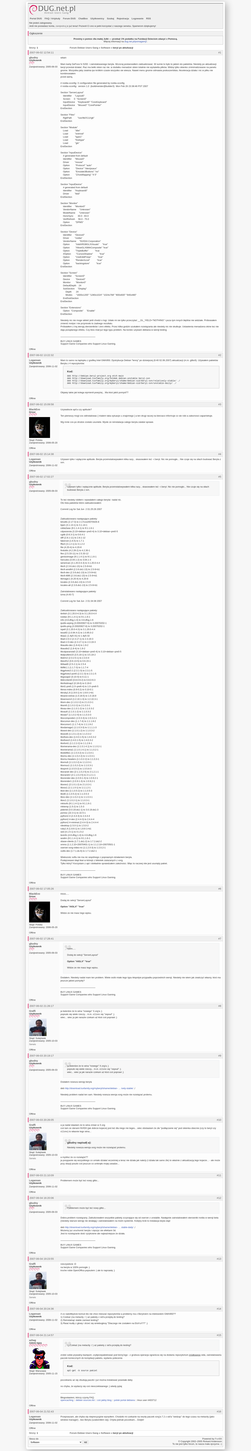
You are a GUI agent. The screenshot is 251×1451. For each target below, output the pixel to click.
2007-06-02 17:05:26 (41, 888)
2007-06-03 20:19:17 (41, 1055)
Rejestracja (123, 18)
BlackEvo (34, 409)
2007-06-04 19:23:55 (41, 1258)
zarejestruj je (62, 26)
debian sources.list (85, 1400)
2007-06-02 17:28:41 (41, 938)
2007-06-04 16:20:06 (41, 1197)
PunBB (218, 1438)
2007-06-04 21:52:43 (41, 1411)
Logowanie (137, 18)
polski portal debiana (124, 1400)
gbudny (33, 57)
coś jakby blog (104, 1400)
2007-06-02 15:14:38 (41, 454)
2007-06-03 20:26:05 (41, 1119)
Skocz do (58, 1440)
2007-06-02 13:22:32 (41, 355)
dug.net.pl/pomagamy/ (135, 41)
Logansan (35, 360)
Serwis (32, 1044)
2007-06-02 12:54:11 (41, 52)
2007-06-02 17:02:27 (41, 476)
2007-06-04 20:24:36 (41, 1308)
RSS (148, 18)
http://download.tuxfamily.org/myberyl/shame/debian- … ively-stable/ (99, 1088)
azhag (32, 1340)
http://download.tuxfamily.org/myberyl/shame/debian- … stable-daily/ (99, 1227)
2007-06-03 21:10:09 (41, 1175)
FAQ (47, 18)
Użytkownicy (97, 18)
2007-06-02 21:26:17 (41, 1005)
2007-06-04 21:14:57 (41, 1335)
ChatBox (83, 18)
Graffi (32, 1011)
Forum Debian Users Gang (84, 47)
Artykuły (55, 18)
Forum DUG (69, 18)
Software (105, 47)
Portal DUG (36, 18)
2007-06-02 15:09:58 (41, 404)
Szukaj (110, 18)
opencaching (66, 1400)
